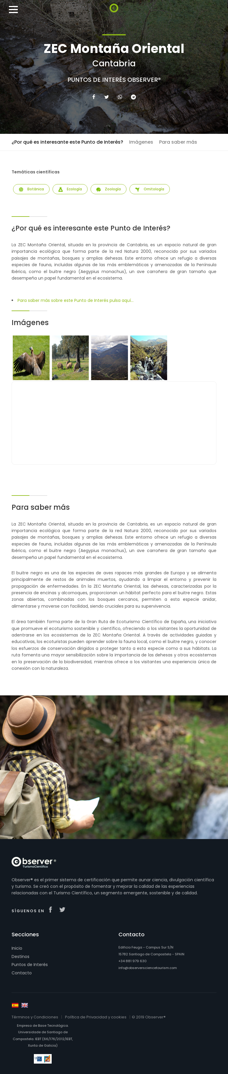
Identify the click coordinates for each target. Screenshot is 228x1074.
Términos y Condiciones (35, 1017)
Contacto (22, 973)
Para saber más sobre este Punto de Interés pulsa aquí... (76, 300)
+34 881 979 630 (132, 961)
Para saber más (178, 142)
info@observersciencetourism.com (147, 967)
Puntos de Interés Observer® (114, 80)
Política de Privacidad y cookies (95, 1017)
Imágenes (141, 142)
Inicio (17, 948)
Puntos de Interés (30, 965)
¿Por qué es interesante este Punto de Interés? (67, 142)
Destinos (20, 956)
